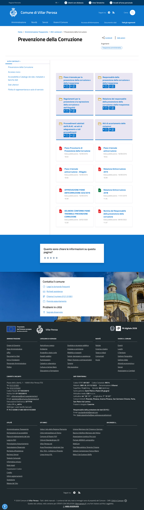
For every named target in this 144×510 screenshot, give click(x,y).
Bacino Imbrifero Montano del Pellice (86, 432)
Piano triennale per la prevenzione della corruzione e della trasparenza (77, 80)
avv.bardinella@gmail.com (88, 412)
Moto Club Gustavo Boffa (82, 454)
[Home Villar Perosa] (33, 12)
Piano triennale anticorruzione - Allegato (75, 170)
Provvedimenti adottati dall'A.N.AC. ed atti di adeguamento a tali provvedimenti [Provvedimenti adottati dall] (74, 128)
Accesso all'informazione (90, 22)
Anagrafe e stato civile (48, 352)
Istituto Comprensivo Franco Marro (86, 450)
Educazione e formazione (49, 370)
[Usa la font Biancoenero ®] (74, 2)
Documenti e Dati (13, 356)
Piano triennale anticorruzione (110, 149)
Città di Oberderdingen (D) (49, 440)
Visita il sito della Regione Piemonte (53, 429)
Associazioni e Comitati (126, 370)
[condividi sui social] (107, 38)
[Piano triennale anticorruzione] (99, 148)
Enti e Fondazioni (13, 359)
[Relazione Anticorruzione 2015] (99, 169)
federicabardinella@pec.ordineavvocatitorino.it (94, 415)
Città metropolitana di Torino (50, 432)
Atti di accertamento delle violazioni (114, 125)
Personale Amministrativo (16, 363)
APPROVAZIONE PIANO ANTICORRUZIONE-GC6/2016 (77, 191)
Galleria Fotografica (125, 356)
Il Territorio (122, 352)
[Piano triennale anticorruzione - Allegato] (60, 169)
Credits (9, 472)
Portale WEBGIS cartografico (83, 440)
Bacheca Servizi (12, 454)
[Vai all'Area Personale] (121, 2)
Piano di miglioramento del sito (18, 436)
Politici (9, 367)
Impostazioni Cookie (14, 469)
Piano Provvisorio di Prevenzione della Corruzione (77, 149)
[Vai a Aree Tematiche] (96, 2)
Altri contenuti (56, 32)
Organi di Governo (13, 345)
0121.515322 (15, 388)
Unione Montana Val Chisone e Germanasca (89, 429)
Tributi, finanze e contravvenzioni (79, 359)
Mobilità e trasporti (74, 352)
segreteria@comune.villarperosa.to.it (25, 399)
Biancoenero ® (80, 503)
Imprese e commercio (75, 349)
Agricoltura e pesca (47, 345)
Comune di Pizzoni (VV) (48, 436)
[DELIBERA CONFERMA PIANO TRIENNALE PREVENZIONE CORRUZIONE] (60, 210)
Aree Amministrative (14, 349)
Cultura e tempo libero (48, 367)
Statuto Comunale (13, 458)
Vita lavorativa (72, 367)
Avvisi (98, 359)
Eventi (120, 345)
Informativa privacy (14, 461)
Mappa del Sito (12, 483)
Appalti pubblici (45, 356)
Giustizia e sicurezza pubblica (78, 345)
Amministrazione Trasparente (36, 32)
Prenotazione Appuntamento (17, 443)
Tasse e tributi (101, 352)
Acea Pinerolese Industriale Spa (52, 447)
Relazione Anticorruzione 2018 (115, 191)
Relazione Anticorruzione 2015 (115, 170)
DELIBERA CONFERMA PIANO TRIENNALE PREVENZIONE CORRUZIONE (77, 213)
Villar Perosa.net (46, 443)
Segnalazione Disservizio (16, 447)
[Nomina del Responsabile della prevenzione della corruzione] (99, 210)
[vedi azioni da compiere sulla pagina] (119, 38)
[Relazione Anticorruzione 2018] (99, 189)
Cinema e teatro (102, 349)
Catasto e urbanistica (48, 363)
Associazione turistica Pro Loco (84, 436)
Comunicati (100, 356)
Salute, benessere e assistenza (78, 356)
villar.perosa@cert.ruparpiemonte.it (24, 396)
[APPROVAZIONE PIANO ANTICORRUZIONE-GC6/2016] (60, 189)
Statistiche (11, 479)
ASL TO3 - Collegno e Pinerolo (51, 450)
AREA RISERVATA (70, 506)
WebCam (76, 443)
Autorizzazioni (45, 359)
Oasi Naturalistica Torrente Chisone (86, 447)
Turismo (70, 363)
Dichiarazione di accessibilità (17, 432)
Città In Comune (117, 500)
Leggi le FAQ (11, 440)
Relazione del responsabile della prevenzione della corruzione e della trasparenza (116, 101)
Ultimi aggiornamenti (14, 476)
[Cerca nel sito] (132, 12)
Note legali (11, 465)
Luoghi (120, 349)
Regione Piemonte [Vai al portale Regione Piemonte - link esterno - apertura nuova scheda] (15, 2)
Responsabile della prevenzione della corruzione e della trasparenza (116, 80)
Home (20, 32)
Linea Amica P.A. (46, 454)
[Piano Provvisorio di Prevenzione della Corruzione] (60, 148)
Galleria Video (123, 359)
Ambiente (43, 349)
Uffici (8, 352)
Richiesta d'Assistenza (15, 450)
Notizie (98, 345)
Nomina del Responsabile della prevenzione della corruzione (115, 213)
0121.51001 (14, 385)
